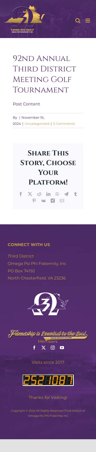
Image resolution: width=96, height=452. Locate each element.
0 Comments (64, 123)
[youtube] (62, 348)
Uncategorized (37, 123)
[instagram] (53, 348)
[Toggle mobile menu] (88, 20)
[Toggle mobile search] (77, 20)
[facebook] (34, 348)
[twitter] (43, 348)
